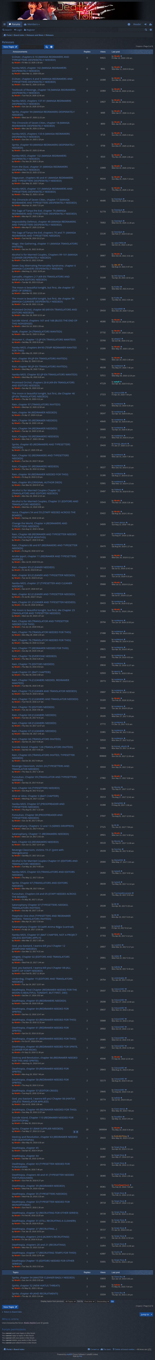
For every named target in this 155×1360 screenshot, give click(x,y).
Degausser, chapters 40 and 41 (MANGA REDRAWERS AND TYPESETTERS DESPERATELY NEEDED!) (42, 179)
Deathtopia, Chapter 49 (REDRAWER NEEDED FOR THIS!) (44, 1109)
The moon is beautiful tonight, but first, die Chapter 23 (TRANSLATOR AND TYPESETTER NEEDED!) (43, 612)
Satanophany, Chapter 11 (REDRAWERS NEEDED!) (40, 833)
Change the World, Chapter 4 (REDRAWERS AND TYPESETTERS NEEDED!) (39, 525)
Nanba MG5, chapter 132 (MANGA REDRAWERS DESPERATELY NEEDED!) (39, 157)
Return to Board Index (13, 1312)
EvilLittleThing (120, 1136)
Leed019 (117, 945)
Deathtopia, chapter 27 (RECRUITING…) (34, 1228)
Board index (19, 35)
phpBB (68, 1354)
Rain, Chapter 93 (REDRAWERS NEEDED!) (35, 436)
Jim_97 (117, 265)
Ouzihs (117, 1252)
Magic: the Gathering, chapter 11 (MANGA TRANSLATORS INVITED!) (45, 245)
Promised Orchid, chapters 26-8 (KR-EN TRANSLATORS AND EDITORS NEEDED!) (43, 384)
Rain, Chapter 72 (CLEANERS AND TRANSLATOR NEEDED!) (45, 699)
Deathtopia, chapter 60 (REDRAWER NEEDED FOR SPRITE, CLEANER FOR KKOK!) (45, 1048)
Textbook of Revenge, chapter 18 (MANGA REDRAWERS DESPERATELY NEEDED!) (44, 91)
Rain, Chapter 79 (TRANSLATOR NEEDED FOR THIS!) (41, 632)
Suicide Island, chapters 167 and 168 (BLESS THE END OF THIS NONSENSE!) (44, 322)
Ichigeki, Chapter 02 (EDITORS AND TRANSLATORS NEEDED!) (41, 958)
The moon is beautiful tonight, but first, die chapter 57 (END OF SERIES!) (43, 289)
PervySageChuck (121, 1185)
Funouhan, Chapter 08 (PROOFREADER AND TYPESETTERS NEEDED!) (37, 816)
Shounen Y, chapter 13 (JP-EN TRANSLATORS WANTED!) (44, 339)
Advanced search (150, 30)
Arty (80, 1356)
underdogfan (119, 978)
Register (31, 29)
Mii (115, 825)
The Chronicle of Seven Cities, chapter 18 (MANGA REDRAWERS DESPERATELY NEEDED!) (41, 124)
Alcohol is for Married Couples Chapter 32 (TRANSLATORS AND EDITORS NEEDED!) (36, 492)
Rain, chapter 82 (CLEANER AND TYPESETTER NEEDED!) (43, 594)
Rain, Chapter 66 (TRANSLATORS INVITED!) (36, 739)
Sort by (86, 1301)
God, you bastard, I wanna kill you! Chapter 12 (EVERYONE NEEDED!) (38, 947)
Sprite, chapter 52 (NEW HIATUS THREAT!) (36, 1285)
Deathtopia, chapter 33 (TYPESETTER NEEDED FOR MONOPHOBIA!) (41, 1203)
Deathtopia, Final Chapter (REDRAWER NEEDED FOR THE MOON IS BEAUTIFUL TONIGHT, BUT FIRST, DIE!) (44, 991)
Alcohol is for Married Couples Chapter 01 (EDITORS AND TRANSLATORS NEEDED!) (45, 862)
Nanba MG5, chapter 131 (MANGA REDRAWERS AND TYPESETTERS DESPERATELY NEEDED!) (42, 190)
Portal (9, 35)
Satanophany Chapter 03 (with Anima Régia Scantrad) (43, 926)
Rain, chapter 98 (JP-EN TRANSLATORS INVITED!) (39, 366)
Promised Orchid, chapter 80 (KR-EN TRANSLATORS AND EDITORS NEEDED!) (44, 311)
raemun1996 (119, 393)
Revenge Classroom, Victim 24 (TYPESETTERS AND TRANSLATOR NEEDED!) (40, 767)
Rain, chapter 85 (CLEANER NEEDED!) (33, 567)
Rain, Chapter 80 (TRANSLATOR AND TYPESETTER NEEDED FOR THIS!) (40, 623)
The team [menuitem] (107, 1349)
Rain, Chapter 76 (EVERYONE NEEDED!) (34, 656)
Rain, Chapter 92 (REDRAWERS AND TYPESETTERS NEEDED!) (40, 457)
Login (19, 29)
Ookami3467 (119, 989)
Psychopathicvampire (123, 893)
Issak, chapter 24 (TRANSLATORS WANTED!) (37, 331)
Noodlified (118, 1117)
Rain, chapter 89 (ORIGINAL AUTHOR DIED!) (37, 482)
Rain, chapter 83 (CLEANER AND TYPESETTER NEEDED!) (43, 575)
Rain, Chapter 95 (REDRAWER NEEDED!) (34, 420)
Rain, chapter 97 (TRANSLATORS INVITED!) (36, 404)
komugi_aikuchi (120, 444)
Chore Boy (118, 1277)
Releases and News (35, 35)
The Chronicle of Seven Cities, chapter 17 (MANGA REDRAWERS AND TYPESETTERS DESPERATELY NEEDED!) (44, 201)
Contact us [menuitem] (94, 1349)
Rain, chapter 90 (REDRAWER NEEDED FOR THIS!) (40, 474)
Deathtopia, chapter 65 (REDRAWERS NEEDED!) (39, 1000)
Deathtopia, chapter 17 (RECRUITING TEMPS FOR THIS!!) (44, 1252)
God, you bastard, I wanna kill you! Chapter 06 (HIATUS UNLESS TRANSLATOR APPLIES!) (43, 1100)
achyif (116, 382)
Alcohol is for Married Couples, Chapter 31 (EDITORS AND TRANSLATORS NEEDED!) (45, 503)
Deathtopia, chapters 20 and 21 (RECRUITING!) (38, 1244)
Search (8, 29)
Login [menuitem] (146, 25)
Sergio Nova (119, 1147)
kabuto (117, 1285)
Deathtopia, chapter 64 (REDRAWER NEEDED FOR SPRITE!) (40, 1010)
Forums (16, 24)
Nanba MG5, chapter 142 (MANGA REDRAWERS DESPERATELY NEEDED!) (39, 69)
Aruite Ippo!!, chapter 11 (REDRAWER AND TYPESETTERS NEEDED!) (44, 558)
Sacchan (117, 849)
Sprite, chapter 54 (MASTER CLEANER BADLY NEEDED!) (43, 1277)
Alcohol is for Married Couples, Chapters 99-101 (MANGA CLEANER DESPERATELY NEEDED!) (45, 256)
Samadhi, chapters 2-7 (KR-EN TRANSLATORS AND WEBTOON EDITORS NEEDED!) (41, 278)
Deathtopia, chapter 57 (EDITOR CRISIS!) (35, 1090)
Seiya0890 (118, 309)
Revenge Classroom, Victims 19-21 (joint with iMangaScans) (38, 851)
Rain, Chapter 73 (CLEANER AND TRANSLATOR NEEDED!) (44, 691)
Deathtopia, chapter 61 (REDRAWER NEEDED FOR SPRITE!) (40, 1029)
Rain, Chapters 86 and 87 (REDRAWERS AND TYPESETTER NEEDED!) (44, 547)
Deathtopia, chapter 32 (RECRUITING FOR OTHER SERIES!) (45, 1212)
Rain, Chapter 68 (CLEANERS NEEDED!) (34, 723)
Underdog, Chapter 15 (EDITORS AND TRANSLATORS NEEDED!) (42, 980)
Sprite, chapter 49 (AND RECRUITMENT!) (35, 1293)
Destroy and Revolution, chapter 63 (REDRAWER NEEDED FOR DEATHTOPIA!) (45, 1138)
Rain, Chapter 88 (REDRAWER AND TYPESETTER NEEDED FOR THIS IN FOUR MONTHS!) (44, 536)
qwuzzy (117, 671)
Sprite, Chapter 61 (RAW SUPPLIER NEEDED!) (37, 1128)
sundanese (118, 366)
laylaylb (117, 871)
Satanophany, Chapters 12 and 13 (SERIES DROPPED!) (43, 825)
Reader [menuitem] (137, 24)
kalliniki (117, 967)
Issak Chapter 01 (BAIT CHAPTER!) (31, 672)
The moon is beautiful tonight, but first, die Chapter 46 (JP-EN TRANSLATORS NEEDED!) (43, 395)
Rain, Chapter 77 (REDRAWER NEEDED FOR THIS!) (40, 648)
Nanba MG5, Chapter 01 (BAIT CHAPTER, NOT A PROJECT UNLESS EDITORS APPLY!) (44, 936)
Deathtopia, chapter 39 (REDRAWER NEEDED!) (38, 1185)
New (8, 46)
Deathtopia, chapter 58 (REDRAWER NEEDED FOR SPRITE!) (40, 1081)
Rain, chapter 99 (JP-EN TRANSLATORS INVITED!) (39, 358)
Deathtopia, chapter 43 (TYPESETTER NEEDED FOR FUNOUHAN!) (41, 1165)
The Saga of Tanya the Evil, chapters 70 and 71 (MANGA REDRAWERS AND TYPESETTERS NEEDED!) (44, 234)
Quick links (5, 25)
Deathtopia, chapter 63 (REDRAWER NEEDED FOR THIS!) (44, 1019)
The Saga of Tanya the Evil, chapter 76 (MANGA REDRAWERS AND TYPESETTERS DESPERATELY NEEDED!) (44, 212)
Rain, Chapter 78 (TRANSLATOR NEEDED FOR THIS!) (41, 640)
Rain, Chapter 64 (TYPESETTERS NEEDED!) (36, 788)
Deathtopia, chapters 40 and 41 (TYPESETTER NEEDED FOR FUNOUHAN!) (43, 1176)
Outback (117, 490)
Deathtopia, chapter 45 (25, 1147)
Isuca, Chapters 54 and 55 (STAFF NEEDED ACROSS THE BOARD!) (44, 514)
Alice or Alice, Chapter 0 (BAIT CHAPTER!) (35, 796)
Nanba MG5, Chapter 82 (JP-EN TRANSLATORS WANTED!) (44, 374)
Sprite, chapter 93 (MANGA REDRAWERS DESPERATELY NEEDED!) (43, 146)
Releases (50, 35)
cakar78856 (119, 243)
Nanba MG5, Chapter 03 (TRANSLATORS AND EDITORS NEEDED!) (43, 873)
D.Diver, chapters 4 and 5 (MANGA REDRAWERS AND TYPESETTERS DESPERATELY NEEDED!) (42, 80)
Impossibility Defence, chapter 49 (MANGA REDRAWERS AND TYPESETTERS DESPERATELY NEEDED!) (44, 223)
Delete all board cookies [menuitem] (125, 1349)
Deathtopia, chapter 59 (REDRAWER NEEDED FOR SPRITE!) (40, 1070)
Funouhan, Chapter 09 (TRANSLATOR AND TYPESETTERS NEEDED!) (44, 778)
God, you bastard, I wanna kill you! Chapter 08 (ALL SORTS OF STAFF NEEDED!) (41, 969)
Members (33, 24)
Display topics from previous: (58, 1301)
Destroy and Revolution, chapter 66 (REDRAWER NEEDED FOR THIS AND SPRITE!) (45, 1059)
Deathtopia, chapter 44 (25, 1155)
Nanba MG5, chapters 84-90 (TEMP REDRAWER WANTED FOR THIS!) (44, 349)
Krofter (117, 287)
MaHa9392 (118, 803)
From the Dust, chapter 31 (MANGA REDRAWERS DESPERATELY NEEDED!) (40, 168)
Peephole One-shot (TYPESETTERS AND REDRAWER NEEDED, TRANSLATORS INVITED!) (41, 917)
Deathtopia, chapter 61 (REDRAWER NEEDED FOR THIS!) (44, 1038)
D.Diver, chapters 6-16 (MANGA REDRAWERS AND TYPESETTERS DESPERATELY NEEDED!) (40, 58)
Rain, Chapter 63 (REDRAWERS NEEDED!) (35, 841)
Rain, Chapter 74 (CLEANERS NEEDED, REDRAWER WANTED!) (40, 682)
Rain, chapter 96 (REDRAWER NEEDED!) (34, 412)
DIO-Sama (118, 276)
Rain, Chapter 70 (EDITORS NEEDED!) (33, 707)
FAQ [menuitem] (129, 25)
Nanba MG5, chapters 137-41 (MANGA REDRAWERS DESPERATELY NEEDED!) (41, 102)
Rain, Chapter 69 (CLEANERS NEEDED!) (34, 715)
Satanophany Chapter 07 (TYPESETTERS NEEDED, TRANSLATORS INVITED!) (40, 906)
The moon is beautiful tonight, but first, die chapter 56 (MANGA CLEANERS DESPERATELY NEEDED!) (43, 300)
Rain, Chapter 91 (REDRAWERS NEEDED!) (35, 466)
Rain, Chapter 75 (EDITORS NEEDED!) (33, 664)
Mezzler (117, 787)
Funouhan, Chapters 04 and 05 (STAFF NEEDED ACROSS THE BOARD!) (44, 895)
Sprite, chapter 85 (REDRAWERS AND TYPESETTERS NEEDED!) (41, 446)
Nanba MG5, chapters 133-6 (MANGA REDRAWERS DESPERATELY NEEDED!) (41, 135)
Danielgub (118, 199)
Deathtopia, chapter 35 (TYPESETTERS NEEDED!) (39, 1193)
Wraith (17, 63)
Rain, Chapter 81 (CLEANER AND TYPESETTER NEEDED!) (43, 602)
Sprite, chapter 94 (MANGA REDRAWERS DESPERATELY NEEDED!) (43, 113)
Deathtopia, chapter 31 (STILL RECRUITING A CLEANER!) (44, 1220)
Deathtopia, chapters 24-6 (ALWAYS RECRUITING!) (40, 1236)
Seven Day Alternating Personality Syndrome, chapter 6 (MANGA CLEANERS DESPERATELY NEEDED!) (44, 267)
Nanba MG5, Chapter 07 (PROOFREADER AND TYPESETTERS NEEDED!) (38, 805)
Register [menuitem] (151, 25)
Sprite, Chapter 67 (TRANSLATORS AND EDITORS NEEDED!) (40, 884)
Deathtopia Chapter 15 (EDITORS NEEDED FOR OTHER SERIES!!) (43, 1262)
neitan (116, 956)
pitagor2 (117, 339)
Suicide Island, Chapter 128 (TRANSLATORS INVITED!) (42, 747)
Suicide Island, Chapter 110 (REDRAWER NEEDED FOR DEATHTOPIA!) (43, 1119)
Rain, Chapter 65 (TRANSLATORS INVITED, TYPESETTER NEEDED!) (43, 756)
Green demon (119, 523)
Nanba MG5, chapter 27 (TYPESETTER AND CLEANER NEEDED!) (42, 585)
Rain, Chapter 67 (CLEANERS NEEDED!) (34, 731)
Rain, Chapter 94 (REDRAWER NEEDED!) (34, 428)
